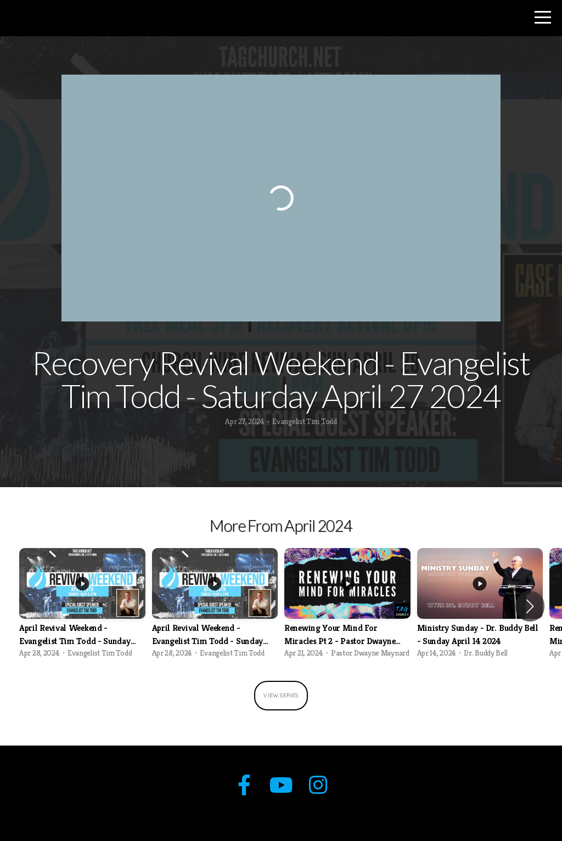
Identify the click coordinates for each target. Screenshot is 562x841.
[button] (529, 606)
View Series (280, 695)
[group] (82, 606)
